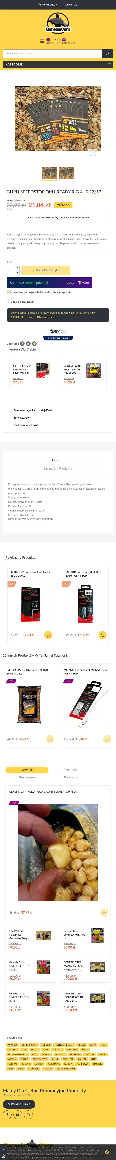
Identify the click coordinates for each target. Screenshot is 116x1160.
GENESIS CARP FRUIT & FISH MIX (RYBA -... (72, 370)
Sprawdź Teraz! (19, 1104)
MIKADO (12, 1045)
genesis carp (29, 1045)
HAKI (45, 1050)
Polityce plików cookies (78, 1157)
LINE (24, 1050)
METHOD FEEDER (64, 1045)
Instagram (28, 1114)
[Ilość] (11, 270)
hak (93, 1059)
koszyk (25, 1064)
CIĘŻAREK (33, 1069)
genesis (46, 1054)
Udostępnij (22, 343)
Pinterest (34, 343)
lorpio (39, 1064)
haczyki (89, 1054)
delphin (12, 1050)
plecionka (53, 1064)
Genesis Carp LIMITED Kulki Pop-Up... (75, 935)
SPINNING (72, 1050)
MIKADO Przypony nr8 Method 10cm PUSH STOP (84, 574)
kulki (54, 1059)
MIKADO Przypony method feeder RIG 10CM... (30, 574)
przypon (75, 1054)
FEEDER (46, 1045)
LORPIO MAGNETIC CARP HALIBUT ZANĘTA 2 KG (27, 672)
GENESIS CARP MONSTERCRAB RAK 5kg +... (73, 997)
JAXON (102, 1054)
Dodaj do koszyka (47, 270)
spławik (57, 1050)
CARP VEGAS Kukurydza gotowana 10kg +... (20, 935)
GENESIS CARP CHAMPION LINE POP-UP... (22, 370)
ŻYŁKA (85, 1050)
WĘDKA (12, 1059)
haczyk (97, 1064)
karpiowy (82, 1064)
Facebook (7, 1114)
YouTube (17, 1114)
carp (93, 1045)
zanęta (82, 1059)
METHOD (60, 1054)
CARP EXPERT (39, 1059)
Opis (55, 460)
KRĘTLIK (47, 1069)
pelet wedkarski (17, 1054)
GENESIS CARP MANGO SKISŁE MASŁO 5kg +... (73, 966)
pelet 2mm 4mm (66, 1069)
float (24, 1059)
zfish (21, 1069)
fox (34, 1054)
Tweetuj (28, 343)
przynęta (67, 1059)
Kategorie (14, 64)
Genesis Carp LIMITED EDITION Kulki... (20, 966)
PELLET (81, 1045)
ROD (10, 1069)
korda (68, 1064)
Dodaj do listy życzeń (20, 302)
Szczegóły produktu (58, 468)
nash (103, 1045)
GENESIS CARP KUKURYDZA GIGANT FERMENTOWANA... (43, 792)
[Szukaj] (58, 53)
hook (34, 1050)
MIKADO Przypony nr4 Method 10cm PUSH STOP (85, 672)
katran (12, 1064)
